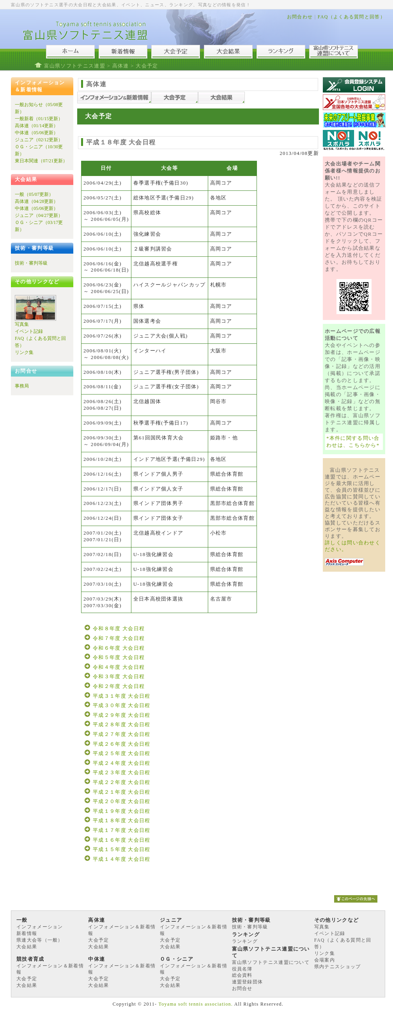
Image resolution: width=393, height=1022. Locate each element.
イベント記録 (29, 331)
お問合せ (242, 988)
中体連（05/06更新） (36, 132)
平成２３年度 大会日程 (121, 772)
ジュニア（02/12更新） (39, 139)
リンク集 (24, 352)
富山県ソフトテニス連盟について (271, 962)
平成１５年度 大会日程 (121, 849)
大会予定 (98, 940)
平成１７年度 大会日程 (121, 830)
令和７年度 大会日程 (119, 638)
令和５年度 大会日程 (119, 657)
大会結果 (26, 946)
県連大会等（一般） (39, 940)
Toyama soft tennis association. (195, 1004)
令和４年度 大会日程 (119, 667)
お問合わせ (300, 17)
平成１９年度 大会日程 (121, 811)
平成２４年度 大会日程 (121, 763)
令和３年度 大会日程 (119, 676)
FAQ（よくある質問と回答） (351, 17)
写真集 (22, 324)
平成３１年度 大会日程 (121, 696)
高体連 (120, 66)
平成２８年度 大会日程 (121, 724)
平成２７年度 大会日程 (121, 734)
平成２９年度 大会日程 (121, 715)
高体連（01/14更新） (36, 125)
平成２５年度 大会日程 (121, 753)
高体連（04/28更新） (36, 201)
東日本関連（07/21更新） (41, 161)
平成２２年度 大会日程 (121, 782)
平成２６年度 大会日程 (121, 744)
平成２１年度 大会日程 (121, 792)
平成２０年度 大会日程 (121, 801)
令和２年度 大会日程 (119, 686)
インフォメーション (39, 927)
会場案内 (324, 960)
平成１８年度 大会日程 (121, 820)
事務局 (22, 386)
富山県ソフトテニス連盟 (74, 66)
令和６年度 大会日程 (119, 648)
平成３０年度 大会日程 (121, 705)
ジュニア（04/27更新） (39, 215)
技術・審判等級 (31, 263)
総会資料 (242, 975)
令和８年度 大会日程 (119, 628)
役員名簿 (242, 969)
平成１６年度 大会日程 (121, 840)
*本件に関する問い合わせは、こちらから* (353, 441)
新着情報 (26, 933)
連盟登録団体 (247, 982)
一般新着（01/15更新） (39, 118)
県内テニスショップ (337, 966)
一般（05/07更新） (34, 194)
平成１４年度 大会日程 (121, 859)
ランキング (245, 941)
